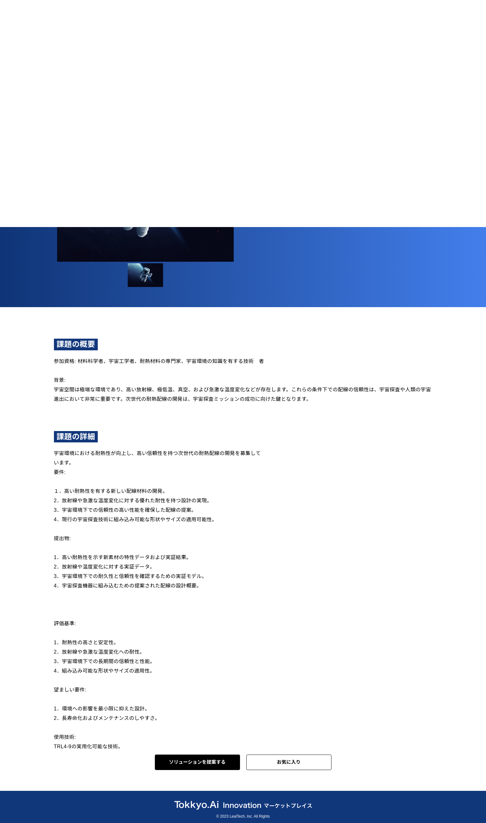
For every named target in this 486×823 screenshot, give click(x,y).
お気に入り (289, 762)
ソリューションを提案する (197, 762)
